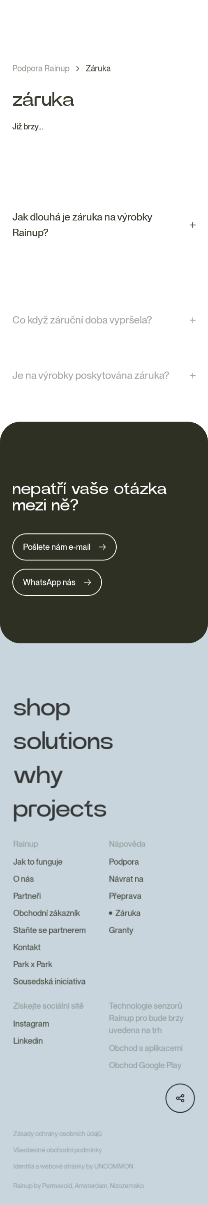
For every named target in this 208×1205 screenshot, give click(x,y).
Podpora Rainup (40, 68)
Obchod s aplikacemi (145, 1058)
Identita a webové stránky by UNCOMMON (73, 1175)
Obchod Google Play (145, 1075)
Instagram (31, 1034)
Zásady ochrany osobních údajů (58, 1143)
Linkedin (29, 1051)
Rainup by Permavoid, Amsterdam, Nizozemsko (78, 1194)
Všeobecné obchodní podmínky (58, 1159)
